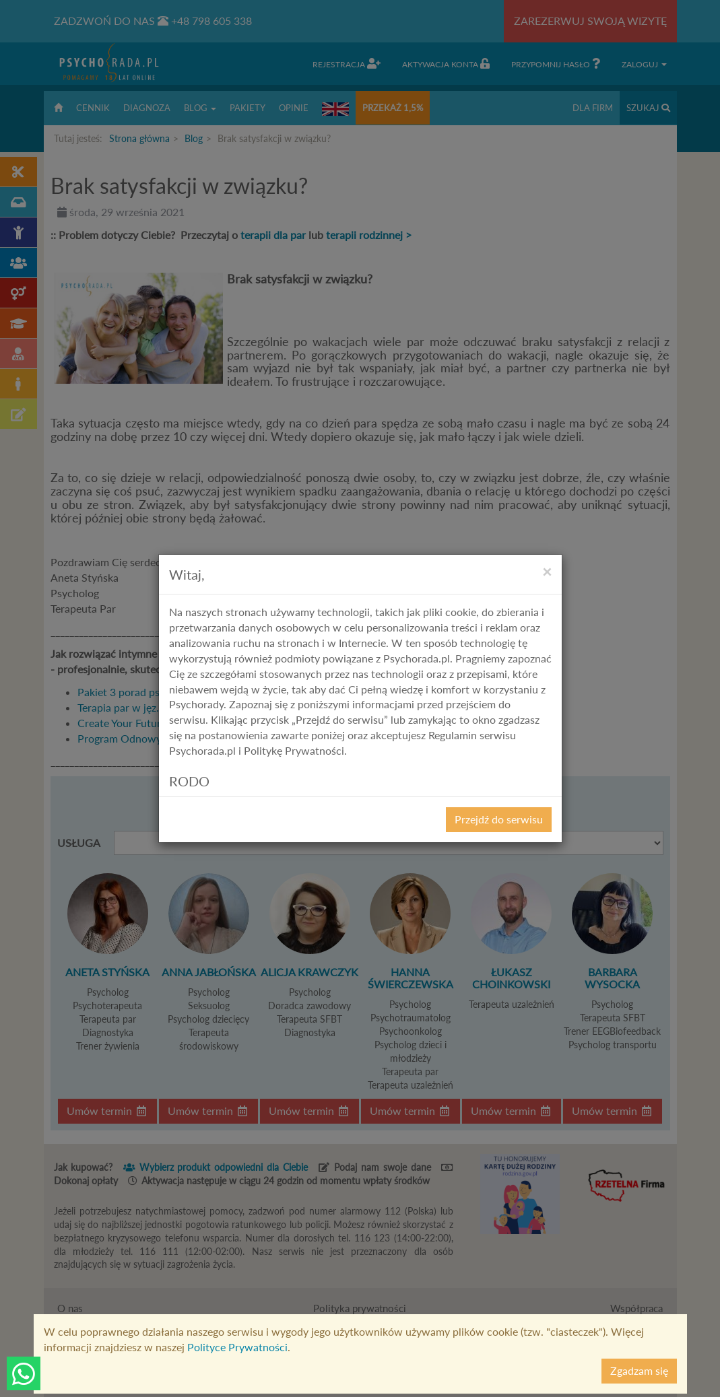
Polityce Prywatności (237, 1346)
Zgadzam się (639, 1370)
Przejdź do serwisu (499, 819)
